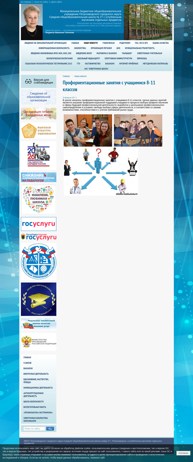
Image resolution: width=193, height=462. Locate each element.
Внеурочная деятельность (36, 373)
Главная (75, 42)
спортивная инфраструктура (118, 58)
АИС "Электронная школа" (96, 68)
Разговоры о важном (107, 53)
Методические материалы (155, 63)
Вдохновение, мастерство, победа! (36, 381)
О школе (27, 362)
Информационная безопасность (54, 48)
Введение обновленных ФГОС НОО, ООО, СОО (51, 53)
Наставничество (92, 63)
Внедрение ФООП (84, 53)
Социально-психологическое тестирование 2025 (48, 63)
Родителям (124, 42)
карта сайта (56, 2)
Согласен (183, 453)
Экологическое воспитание (59, 58)
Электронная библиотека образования (36, 419)
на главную (26, 2)
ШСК (118, 48)
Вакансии (109, 63)
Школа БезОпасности (34, 401)
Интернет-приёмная (128, 63)
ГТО (78, 63)
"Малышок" (127, 53)
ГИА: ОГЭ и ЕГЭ (141, 42)
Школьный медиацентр (88, 58)
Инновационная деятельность (38, 387)
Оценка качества (161, 42)
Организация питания (101, 48)
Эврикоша (142, 58)
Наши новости (91, 42)
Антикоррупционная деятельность (33, 394)
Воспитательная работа (35, 407)
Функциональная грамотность (140, 48)
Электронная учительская (149, 53)
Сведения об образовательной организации (45, 42)
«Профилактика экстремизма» (38, 412)
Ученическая (109, 42)
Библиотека (80, 48)
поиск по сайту (41, 2)
